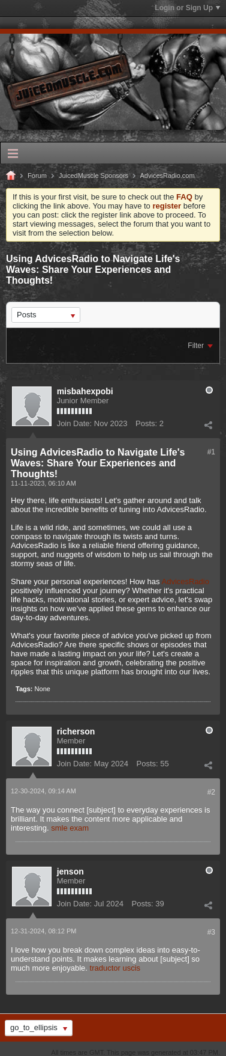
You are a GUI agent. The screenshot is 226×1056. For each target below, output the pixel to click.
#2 (211, 792)
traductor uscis (115, 967)
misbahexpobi (85, 391)
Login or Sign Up (187, 8)
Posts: (146, 423)
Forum (37, 175)
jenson (70, 871)
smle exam (70, 827)
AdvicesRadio (185, 581)
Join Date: (74, 423)
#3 (211, 932)
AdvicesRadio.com (167, 175)
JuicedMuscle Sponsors (93, 175)
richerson (76, 731)
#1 (211, 452)
